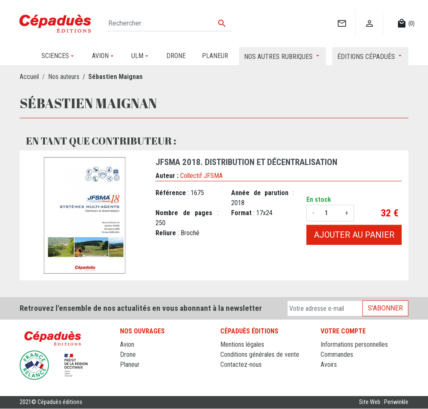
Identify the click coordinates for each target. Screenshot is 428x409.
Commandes (337, 354)
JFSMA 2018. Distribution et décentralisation (246, 162)
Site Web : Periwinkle (383, 402)
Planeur (130, 364)
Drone (128, 354)
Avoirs (329, 364)
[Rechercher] (169, 23)
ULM (126, 375)
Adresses (333, 375)
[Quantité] (329, 213)
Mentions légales (242, 344)
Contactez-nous (241, 364)
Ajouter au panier (354, 235)
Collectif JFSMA (201, 176)
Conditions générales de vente (259, 354)
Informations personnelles (354, 344)
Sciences (132, 385)
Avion (127, 344)
